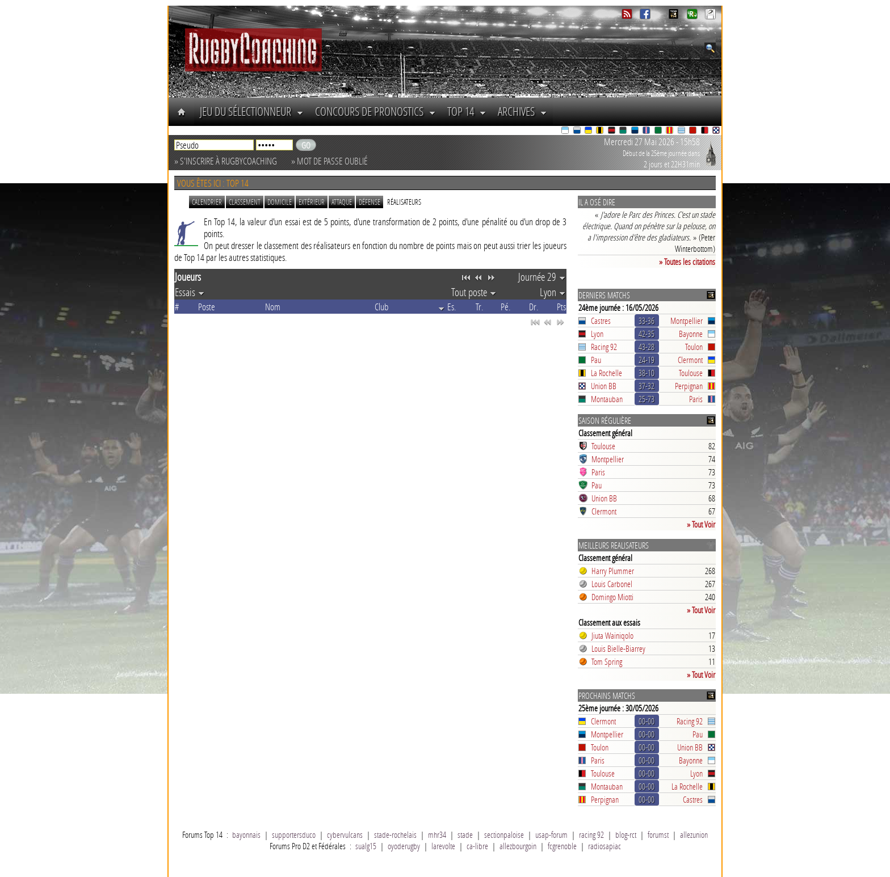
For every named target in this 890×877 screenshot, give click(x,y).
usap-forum (551, 834)
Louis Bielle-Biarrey (618, 648)
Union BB (603, 385)
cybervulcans (345, 834)
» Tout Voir (701, 524)
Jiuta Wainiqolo (612, 635)
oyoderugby (404, 845)
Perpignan (689, 385)
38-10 (646, 372)
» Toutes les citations (687, 261)
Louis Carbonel (611, 583)
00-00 (646, 721)
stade (465, 834)
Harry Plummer (612, 570)
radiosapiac (604, 845)
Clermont (690, 359)
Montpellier (686, 320)
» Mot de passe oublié (329, 160)
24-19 (646, 359)
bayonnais (246, 834)
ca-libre (477, 845)
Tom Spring (606, 661)
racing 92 (591, 834)
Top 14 (466, 111)
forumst (658, 834)
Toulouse (691, 372)
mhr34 (437, 834)
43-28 (646, 346)
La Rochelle (606, 372)
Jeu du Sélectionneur (252, 111)
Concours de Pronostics (375, 111)
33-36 (646, 320)
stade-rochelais (395, 834)
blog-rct (625, 834)
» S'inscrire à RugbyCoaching (225, 160)
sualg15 (365, 845)
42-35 (646, 333)
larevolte (443, 845)
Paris (696, 398)
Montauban (607, 398)
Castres (601, 320)
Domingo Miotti (612, 596)
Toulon (694, 346)
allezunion (694, 834)
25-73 (646, 398)
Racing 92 (604, 346)
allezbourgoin (517, 845)
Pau (596, 359)
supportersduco (294, 834)
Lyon (597, 333)
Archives (522, 111)
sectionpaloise (504, 834)
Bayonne (691, 333)
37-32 (646, 385)
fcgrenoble (562, 845)
